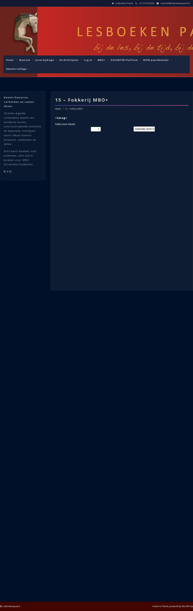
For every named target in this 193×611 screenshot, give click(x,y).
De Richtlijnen (69, 60)
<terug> (61, 118)
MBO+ (101, 60)
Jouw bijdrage (44, 60)
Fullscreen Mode (65, 124)
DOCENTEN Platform (124, 60)
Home (10, 60)
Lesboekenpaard (11, 606)
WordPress (187, 606)
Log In (88, 60)
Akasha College (16, 68)
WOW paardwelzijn (156, 60)
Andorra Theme (160, 606)
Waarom (24, 60)
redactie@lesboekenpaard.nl (175, 3)
